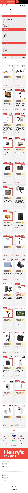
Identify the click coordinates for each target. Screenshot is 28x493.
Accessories (11, 12)
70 (17, 430)
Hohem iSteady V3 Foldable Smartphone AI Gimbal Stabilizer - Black (19, 249)
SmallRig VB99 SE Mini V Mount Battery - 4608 (19, 225)
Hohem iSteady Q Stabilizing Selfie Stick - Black (7, 322)
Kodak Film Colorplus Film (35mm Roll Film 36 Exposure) (7, 225)
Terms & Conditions (6, 466)
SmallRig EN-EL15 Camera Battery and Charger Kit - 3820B (7, 298)
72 (21, 430)
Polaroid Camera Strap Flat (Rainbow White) (7, 79)
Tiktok (4, 480)
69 (15, 430)
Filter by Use (5, 29)
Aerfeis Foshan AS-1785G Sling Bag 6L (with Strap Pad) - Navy (19, 176)
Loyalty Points (14, 489)
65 (8, 430)
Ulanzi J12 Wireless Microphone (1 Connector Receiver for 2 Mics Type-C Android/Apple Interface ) (20, 347)
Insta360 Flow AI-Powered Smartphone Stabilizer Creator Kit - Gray (7, 128)
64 (6, 430)
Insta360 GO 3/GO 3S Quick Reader (19, 371)
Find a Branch (11, 488)
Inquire (6, 76)
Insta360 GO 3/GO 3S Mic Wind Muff (7, 395)
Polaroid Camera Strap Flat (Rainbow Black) (20, 79)
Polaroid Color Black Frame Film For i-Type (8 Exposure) (7, 104)
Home (3, 12)
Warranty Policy (5, 464)
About (16, 488)
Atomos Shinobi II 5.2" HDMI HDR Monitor (19, 322)
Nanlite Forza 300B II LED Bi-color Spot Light (20, 201)
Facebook (4, 475)
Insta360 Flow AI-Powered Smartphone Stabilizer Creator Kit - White (20, 104)
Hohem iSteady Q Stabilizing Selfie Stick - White (19, 298)
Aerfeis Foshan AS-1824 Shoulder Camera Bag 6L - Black (7, 176)
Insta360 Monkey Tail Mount (19, 395)
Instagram (5, 477)
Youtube (4, 478)
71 (19, 430)
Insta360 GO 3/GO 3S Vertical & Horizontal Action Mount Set (6, 419)
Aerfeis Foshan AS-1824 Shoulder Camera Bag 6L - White (20, 152)
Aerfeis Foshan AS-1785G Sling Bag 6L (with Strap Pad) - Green (7, 201)
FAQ (19, 488)
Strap (6, 12)
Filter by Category (6, 15)
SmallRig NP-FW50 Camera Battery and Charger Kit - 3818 (18, 274)
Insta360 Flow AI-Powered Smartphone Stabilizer (20, 128)
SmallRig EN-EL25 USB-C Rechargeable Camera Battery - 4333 (7, 274)
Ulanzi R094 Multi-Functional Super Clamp (7, 346)
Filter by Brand (5, 43)
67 (12, 430)
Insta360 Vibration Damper (6, 371)
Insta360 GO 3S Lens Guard (19, 419)
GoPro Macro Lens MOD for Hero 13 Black (7, 152)
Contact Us (4, 463)
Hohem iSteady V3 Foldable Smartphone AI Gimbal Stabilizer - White (7, 249)
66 (10, 430)
